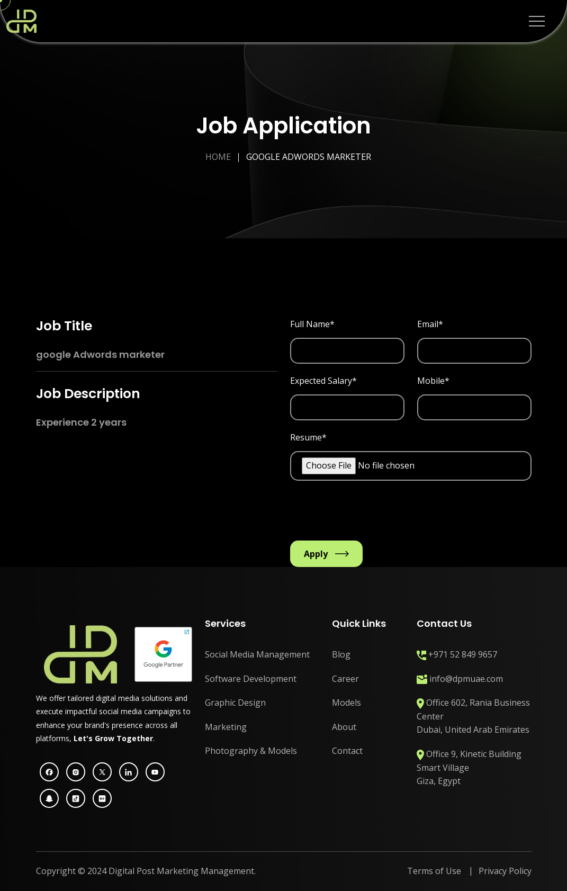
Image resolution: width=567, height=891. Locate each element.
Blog (341, 654)
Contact (347, 751)
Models (346, 702)
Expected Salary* (323, 380)
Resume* (308, 437)
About (344, 727)
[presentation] (370, 514)
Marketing (226, 727)
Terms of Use (434, 871)
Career (345, 679)
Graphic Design (235, 702)
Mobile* (433, 380)
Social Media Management (257, 654)
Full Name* (312, 324)
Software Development (250, 679)
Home (218, 157)
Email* (430, 324)
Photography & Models (251, 751)
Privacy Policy (505, 871)
